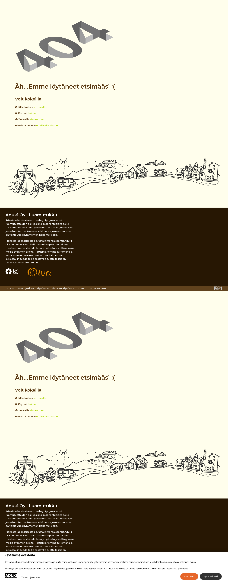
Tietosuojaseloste (25, 288)
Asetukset (189, 576)
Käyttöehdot (43, 288)
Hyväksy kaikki (211, 576)
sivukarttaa (37, 119)
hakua (32, 113)
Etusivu (10, 288)
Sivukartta (83, 288)
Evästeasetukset (98, 288)
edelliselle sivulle (47, 125)
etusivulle (40, 107)
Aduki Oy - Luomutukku (31, 214)
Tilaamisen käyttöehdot (63, 288)
